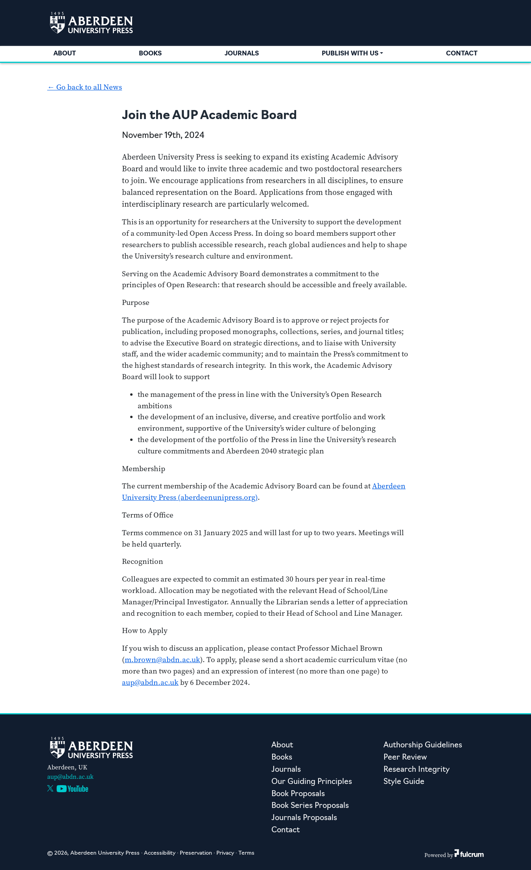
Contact (462, 54)
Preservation (196, 853)
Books (150, 54)
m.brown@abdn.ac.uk (162, 659)
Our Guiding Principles (311, 782)
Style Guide (404, 782)
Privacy (225, 853)
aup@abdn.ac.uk (150, 682)
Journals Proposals (304, 818)
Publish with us (350, 54)
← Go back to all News (84, 87)
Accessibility (159, 853)
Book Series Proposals (310, 806)
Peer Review (405, 758)
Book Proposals (298, 794)
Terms (246, 853)
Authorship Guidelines (423, 745)
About (64, 54)
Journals (242, 54)
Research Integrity (417, 770)
